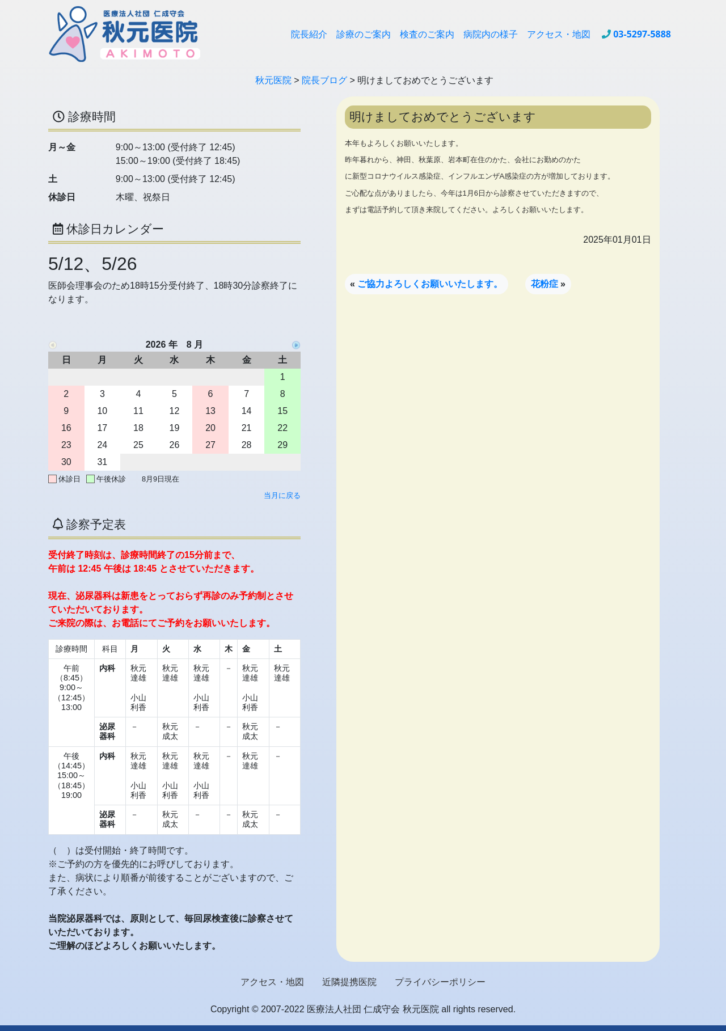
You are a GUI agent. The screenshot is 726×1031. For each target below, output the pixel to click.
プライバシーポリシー (440, 982)
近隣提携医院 (349, 982)
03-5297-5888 (642, 34)
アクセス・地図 (558, 34)
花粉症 (544, 284)
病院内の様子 (490, 34)
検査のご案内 (427, 34)
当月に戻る (282, 495)
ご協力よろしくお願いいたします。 (430, 284)
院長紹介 (309, 34)
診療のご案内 (363, 34)
